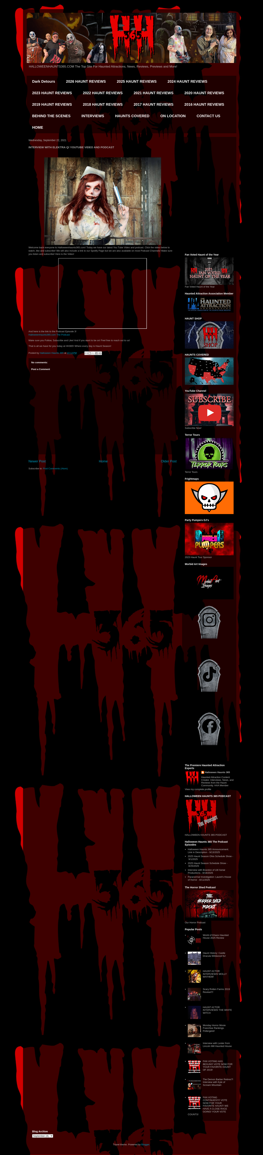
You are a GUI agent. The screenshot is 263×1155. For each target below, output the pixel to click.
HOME (37, 127)
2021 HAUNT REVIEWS (154, 93)
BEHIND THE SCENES (51, 116)
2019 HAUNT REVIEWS (52, 104)
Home (103, 461)
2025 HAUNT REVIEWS (137, 81)
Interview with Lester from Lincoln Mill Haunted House (217, 1044)
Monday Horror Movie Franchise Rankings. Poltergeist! (214, 1028)
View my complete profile (198, 789)
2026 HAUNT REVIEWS (86, 81)
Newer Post (37, 461)
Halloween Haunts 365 (217, 772)
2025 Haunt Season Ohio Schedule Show (210, 856)
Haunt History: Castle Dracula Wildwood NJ (214, 954)
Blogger (145, 1144)
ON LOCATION (173, 116)
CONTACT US (208, 116)
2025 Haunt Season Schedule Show (207, 863)
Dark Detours (43, 81)
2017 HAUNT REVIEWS (154, 104)
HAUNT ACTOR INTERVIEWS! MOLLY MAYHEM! (215, 974)
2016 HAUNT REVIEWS (204, 104)
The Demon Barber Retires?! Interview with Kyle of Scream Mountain (218, 1082)
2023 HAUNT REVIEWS (52, 93)
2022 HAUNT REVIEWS (103, 93)
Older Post (169, 461)
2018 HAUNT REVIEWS (103, 104)
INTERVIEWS (92, 116)
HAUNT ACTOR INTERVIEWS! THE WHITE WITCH (217, 1010)
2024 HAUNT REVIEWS (187, 81)
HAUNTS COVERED (132, 116)
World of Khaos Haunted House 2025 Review (215, 936)
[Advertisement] (209, 194)
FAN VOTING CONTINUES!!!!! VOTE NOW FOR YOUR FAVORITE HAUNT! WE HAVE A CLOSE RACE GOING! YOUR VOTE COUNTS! (208, 1106)
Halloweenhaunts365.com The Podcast (49, 334)
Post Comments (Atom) (55, 468)
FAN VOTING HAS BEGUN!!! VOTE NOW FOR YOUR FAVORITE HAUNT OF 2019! (217, 1065)
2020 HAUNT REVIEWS (204, 93)
